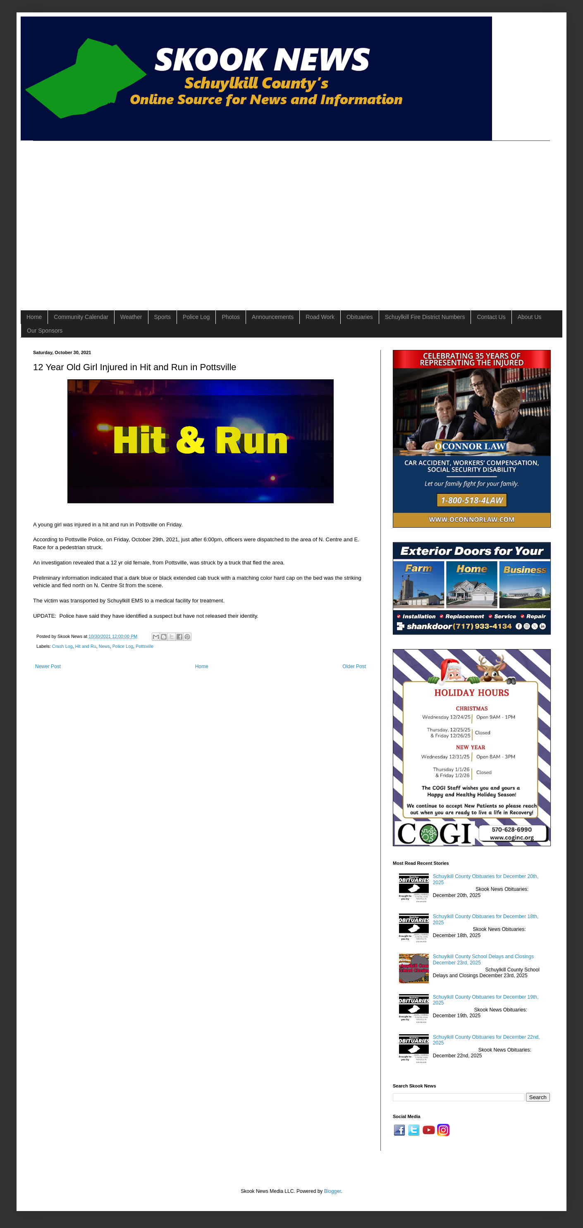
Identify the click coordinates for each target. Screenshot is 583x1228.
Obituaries (359, 317)
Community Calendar (81, 317)
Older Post (354, 666)
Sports (162, 317)
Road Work (320, 317)
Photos (231, 317)
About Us (530, 317)
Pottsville (144, 646)
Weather (131, 317)
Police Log (196, 317)
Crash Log (62, 646)
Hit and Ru (85, 646)
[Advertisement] (77, 218)
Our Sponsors (44, 330)
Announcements (273, 317)
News (104, 646)
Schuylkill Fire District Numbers (425, 317)
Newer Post (48, 666)
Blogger (332, 1191)
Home (34, 317)
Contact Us (491, 317)
